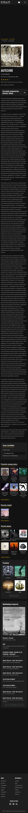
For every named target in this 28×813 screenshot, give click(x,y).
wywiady (3, 796)
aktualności (3, 781)
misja (16, 783)
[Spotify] (13, 804)
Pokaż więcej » (5, 499)
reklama (17, 789)
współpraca (18, 792)
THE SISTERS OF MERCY (9, 679)
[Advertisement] (14, 20)
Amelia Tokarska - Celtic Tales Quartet (13, 660)
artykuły (3, 794)
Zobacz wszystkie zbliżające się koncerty (14, 704)
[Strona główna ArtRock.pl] (5, 2)
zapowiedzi (3, 785)
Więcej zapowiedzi (14, 595)
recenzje (3, 787)
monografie (3, 792)
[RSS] (17, 804)
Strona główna (4, 39)
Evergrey (8, 577)
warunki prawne (18, 785)
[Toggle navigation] (25, 2)
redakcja (17, 781)
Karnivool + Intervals (8, 638)
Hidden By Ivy (19, 577)
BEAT (4, 644)
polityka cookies (19, 787)
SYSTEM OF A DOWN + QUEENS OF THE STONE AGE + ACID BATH (12, 653)
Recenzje (12, 39)
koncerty (3, 783)
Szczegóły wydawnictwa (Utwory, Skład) (10, 92)
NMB (20, 592)
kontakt (17, 794)
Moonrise (8, 592)
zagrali (2, 789)
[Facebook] (10, 804)
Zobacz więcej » (5, 557)
